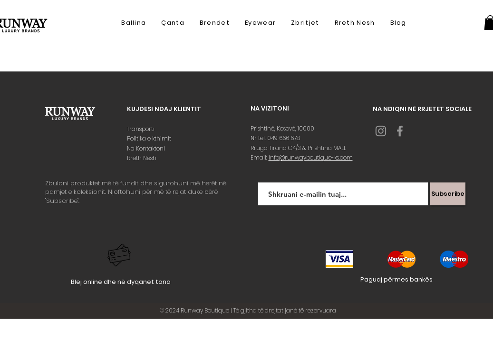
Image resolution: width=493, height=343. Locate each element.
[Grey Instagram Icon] (381, 131)
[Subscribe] (447, 193)
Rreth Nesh (142, 158)
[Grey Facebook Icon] (400, 131)
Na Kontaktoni (146, 148)
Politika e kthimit (150, 138)
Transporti (141, 129)
